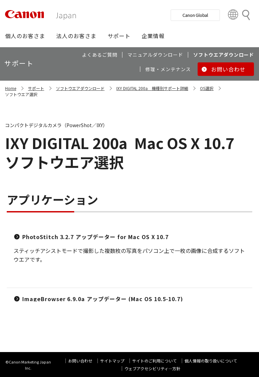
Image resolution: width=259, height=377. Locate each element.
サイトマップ (112, 361)
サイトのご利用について (154, 361)
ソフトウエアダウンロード (80, 88)
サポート (36, 88)
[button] (25, 35)
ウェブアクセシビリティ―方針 (152, 368)
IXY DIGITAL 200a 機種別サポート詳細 (152, 88)
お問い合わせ (80, 361)
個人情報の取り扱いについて (210, 361)
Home (10, 88)
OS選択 (206, 88)
